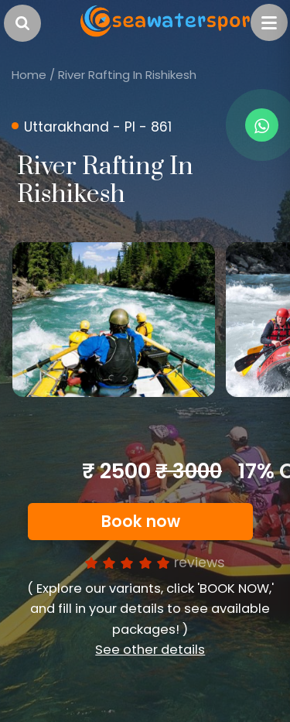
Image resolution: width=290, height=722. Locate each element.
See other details (150, 650)
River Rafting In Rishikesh (127, 75)
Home (29, 75)
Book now (140, 521)
